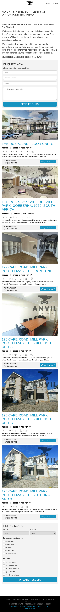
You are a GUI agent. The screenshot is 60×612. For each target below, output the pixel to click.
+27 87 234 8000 (52, 3)
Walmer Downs (10, 554)
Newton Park (9, 551)
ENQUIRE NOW (48, 162)
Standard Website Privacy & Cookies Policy (30, 606)
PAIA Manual (30, 608)
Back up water (14, 568)
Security (12, 572)
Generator (12, 562)
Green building (14, 575)
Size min (6, 529)
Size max (33, 529)
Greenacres (9, 542)
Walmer (8, 548)
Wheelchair (13, 565)
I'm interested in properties (30, 93)
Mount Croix (9, 545)
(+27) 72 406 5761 (10, 163)
